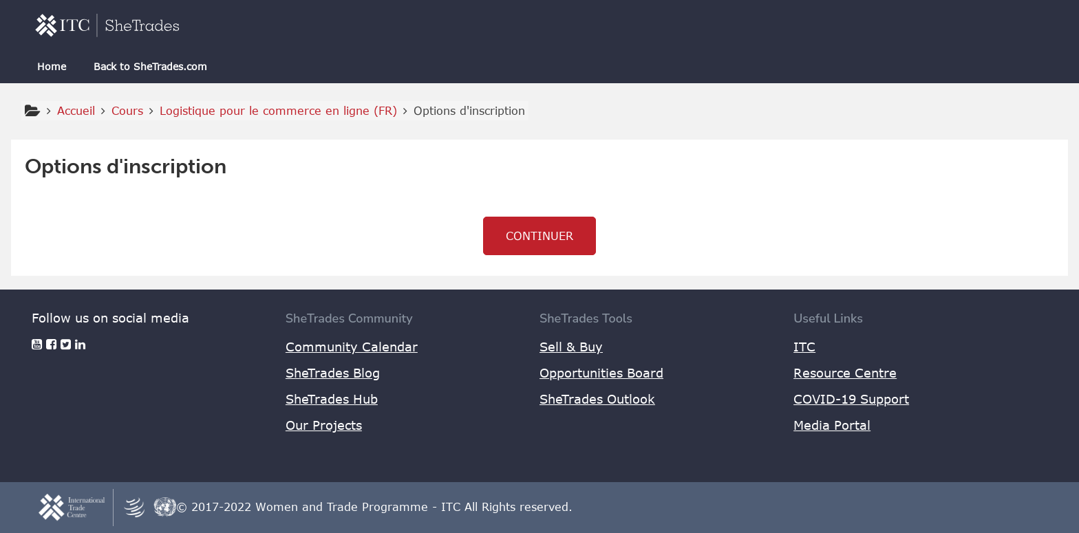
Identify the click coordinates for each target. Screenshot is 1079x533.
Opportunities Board (601, 372)
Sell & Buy (571, 346)
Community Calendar (352, 346)
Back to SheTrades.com (150, 66)
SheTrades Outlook (597, 398)
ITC (804, 346)
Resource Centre (845, 372)
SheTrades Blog (333, 372)
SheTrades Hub (332, 398)
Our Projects (324, 425)
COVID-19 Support (851, 398)
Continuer (539, 236)
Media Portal (831, 425)
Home (51, 66)
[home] (107, 25)
